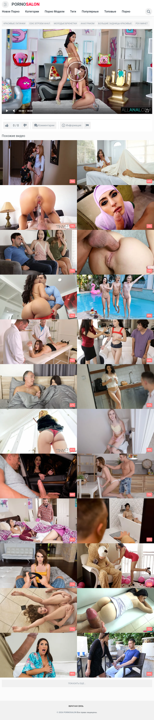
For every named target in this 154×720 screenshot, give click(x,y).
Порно (126, 11)
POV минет (142, 23)
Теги (73, 11)
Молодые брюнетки (65, 23)
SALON (26, 4)
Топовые (110, 11)
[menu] (5, 4)
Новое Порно (11, 11)
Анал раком (87, 23)
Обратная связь (76, 706)
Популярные (90, 11)
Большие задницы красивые (115, 23)
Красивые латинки (14, 23)
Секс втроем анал (39, 23)
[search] (148, 11)
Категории (32, 11)
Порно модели (54, 11)
